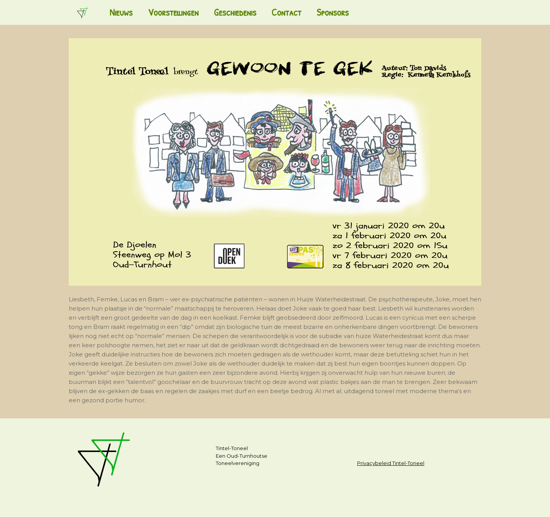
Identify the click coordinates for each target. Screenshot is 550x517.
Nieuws (121, 12)
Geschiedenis (235, 12)
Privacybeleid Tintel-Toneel (390, 463)
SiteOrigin (272, 502)
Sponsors (333, 12)
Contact (286, 12)
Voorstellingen (173, 12)
